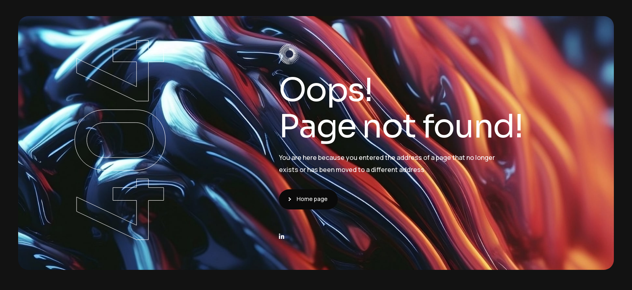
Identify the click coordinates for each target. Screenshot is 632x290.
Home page (312, 199)
